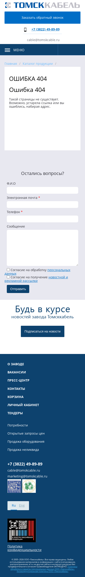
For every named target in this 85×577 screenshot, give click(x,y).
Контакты (16, 389)
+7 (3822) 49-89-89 (46, 29)
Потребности (17, 425)
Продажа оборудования (25, 441)
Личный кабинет (23, 405)
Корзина (15, 397)
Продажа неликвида (23, 449)
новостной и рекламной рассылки (36, 279)
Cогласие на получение (36, 279)
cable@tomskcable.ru (43, 40)
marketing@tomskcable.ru (27, 476)
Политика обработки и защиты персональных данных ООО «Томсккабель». (43, 567)
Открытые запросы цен (26, 433)
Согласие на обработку (37, 272)
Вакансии (16, 372)
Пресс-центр (18, 380)
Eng (22, 505)
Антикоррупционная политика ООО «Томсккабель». (42, 571)
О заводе (15, 364)
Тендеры (15, 413)
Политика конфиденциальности (24, 548)
